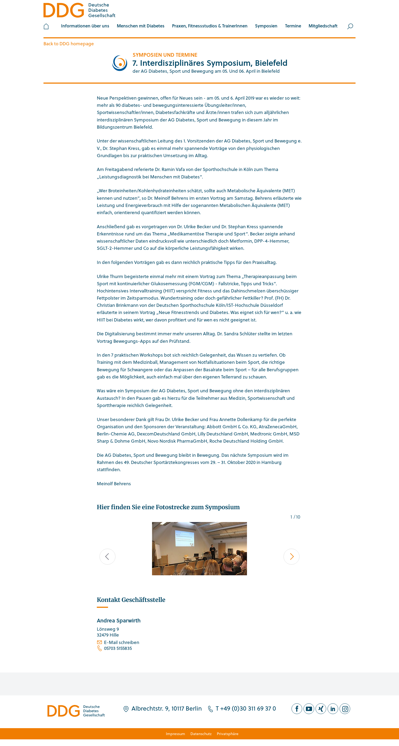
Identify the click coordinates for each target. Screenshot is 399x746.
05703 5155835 (118, 648)
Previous (107, 556)
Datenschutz (201, 733)
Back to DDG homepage (68, 43)
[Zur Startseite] (79, 11)
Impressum (175, 733)
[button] (85, 26)
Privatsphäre (227, 733)
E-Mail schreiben (121, 642)
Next (292, 556)
